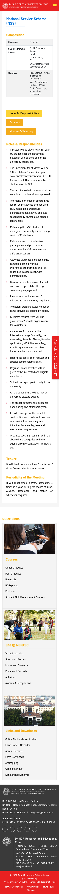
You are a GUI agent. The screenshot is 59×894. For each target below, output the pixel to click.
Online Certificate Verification (21, 739)
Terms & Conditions (14, 886)
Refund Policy (48, 886)
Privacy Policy (32, 886)
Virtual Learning (14, 653)
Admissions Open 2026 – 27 (55, 358)
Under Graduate (14, 567)
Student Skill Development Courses (25, 597)
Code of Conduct (14, 768)
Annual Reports (13, 751)
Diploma (9, 591)
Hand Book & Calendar (17, 745)
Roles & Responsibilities (24, 113)
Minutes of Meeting (21, 131)
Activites (15, 122)
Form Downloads (14, 757)
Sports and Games (15, 659)
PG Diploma (11, 585)
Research (10, 579)
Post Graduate (13, 573)
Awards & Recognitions (18, 683)
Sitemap (30, 890)
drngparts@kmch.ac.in (41, 812)
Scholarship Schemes (17, 774)
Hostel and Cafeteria (16, 665)
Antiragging (11, 763)
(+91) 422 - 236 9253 (13, 812)
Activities (10, 677)
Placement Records (16, 671)
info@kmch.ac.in (24, 866)
